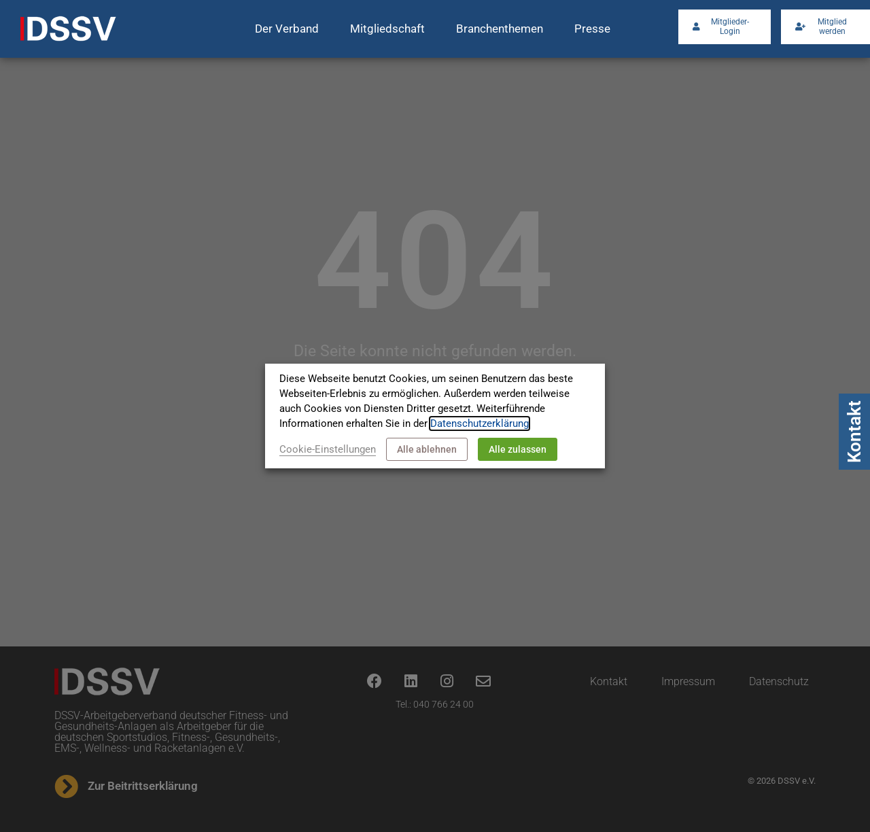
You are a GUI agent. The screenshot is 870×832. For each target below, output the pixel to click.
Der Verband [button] (287, 28)
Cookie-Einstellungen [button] (327, 449)
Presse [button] (592, 28)
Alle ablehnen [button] (427, 449)
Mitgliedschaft (387, 28)
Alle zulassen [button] (517, 449)
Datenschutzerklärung (479, 423)
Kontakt (854, 431)
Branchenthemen (499, 28)
